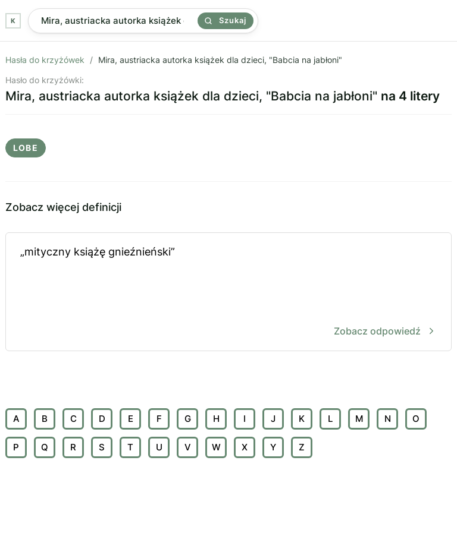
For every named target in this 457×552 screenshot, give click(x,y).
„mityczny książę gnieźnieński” (228, 292)
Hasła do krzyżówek (44, 60)
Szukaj (225, 20)
